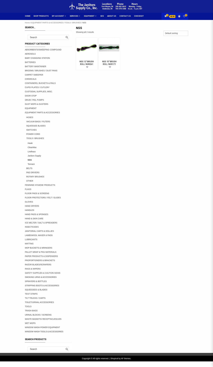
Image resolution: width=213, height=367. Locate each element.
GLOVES (29, 202)
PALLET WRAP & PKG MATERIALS (40, 252)
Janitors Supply (34, 156)
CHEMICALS (30, 79)
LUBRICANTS (31, 239)
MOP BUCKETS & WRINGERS (38, 248)
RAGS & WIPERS (33, 269)
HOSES (29, 117)
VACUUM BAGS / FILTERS (38, 121)
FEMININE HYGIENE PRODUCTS (40, 185)
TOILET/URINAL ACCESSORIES (39, 302)
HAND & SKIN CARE (34, 218)
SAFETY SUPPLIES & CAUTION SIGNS (42, 273)
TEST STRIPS (31, 294)
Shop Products (41, 16)
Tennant (31, 164)
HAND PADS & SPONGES (36, 214)
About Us (111, 16)
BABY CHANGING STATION (37, 58)
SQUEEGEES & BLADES (36, 290)
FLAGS (28, 189)
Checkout (139, 16)
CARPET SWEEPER (34, 75)
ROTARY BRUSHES (35, 177)
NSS (30, 160)
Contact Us (125, 16)
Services (74, 16)
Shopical (114, 358)
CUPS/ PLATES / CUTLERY (37, 87)
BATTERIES (30, 62)
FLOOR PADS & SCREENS (37, 193)
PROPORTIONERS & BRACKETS (40, 260)
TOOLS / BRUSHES (73, 23)
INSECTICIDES (32, 227)
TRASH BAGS (31, 311)
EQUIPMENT (31, 108)
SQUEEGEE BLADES (36, 126)
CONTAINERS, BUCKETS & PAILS (40, 83)
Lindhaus (32, 151)
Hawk (30, 143)
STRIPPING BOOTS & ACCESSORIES (42, 285)
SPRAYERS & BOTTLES (36, 281)
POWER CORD (33, 134)
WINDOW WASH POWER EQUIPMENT (42, 327)
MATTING (29, 244)
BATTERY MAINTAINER (35, 66)
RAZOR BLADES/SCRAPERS (38, 264)
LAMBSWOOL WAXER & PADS (39, 235)
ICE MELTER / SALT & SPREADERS (41, 223)
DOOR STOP (31, 96)
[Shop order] (176, 33)
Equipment (89, 16)
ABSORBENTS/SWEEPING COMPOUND (43, 50)
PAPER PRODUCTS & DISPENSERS (41, 256)
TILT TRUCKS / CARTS (35, 298)
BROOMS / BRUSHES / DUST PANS (41, 70)
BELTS (29, 168)
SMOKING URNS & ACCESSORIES (41, 277)
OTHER (29, 181)
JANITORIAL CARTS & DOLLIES (39, 231)
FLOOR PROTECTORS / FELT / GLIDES (43, 197)
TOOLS (28, 306)
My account (58, 16)
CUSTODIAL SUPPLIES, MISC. (39, 91)
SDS (102, 16)
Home (27, 16)
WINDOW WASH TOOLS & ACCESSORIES (44, 331)
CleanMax (32, 147)
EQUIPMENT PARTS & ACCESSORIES (47, 23)
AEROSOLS (30, 54)
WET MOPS (30, 323)
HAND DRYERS (32, 206)
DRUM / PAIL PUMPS (34, 100)
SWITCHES (31, 130)
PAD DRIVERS (32, 172)
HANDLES (29, 210)
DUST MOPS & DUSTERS (36, 104)
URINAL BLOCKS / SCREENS (38, 315)
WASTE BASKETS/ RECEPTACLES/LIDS (43, 319)
